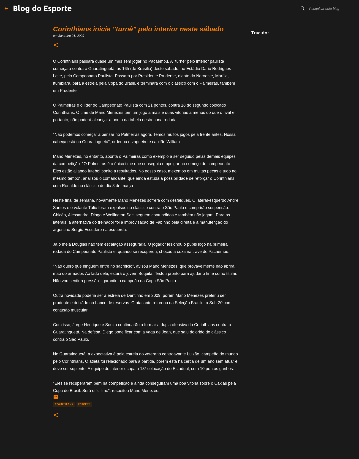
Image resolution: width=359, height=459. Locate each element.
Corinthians (64, 404)
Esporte (84, 404)
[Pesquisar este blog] (331, 8)
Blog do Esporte (42, 8)
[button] (56, 45)
